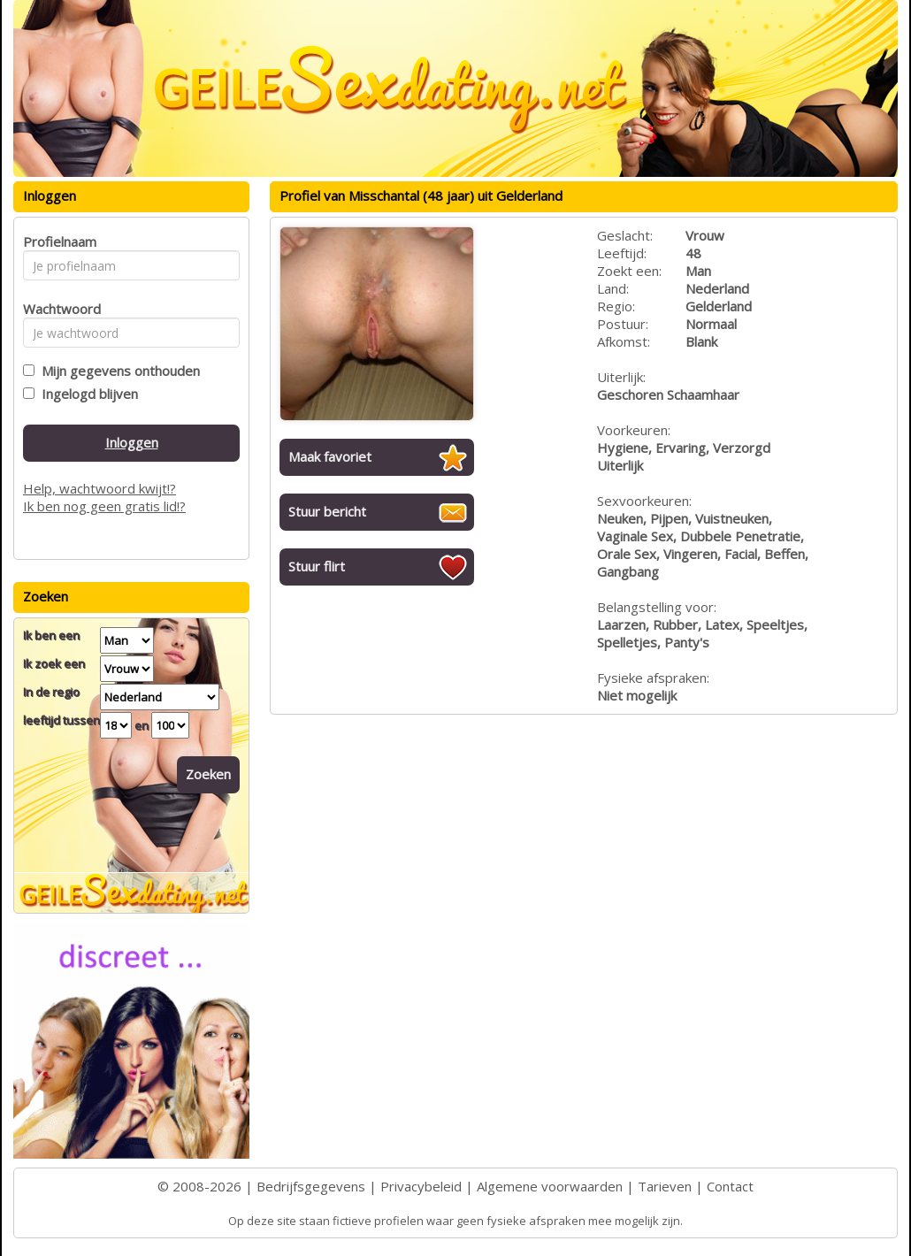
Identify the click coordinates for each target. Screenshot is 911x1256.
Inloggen (131, 442)
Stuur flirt (316, 566)
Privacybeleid (421, 1186)
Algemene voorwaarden (550, 1186)
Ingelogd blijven (86, 393)
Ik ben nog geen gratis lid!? (104, 506)
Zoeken (208, 774)
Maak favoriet (329, 456)
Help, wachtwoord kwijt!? (99, 488)
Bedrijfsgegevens (310, 1186)
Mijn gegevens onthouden (117, 370)
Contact (730, 1186)
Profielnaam (57, 241)
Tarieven (665, 1186)
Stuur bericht (327, 511)
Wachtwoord (57, 309)
